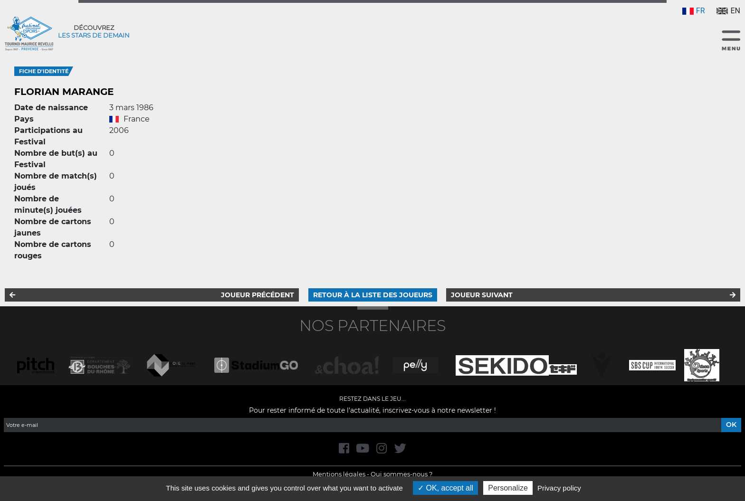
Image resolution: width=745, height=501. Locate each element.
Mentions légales (339, 474)
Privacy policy (559, 488)
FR (693, 10)
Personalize (508, 488)
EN (728, 10)
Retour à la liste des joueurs (372, 295)
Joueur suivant (482, 295)
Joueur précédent (257, 295)
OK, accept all (445, 488)
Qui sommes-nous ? (401, 474)
